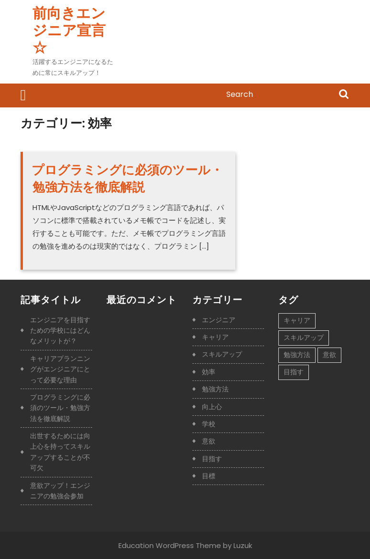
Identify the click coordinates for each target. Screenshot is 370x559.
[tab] (23, 95)
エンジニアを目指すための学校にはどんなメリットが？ (60, 330)
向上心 (212, 406)
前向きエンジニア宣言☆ (69, 30)
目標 (208, 476)
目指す (212, 459)
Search (344, 95)
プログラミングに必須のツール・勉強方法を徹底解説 (127, 178)
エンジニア (218, 320)
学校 (208, 424)
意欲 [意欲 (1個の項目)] (329, 354)
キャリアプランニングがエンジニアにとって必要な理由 (60, 369)
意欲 (208, 441)
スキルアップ (222, 354)
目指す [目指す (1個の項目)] (294, 372)
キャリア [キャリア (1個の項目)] (297, 320)
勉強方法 (215, 389)
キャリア (215, 337)
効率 (208, 372)
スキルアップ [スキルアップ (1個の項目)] (304, 337)
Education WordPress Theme (169, 545)
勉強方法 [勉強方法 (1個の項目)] (297, 354)
